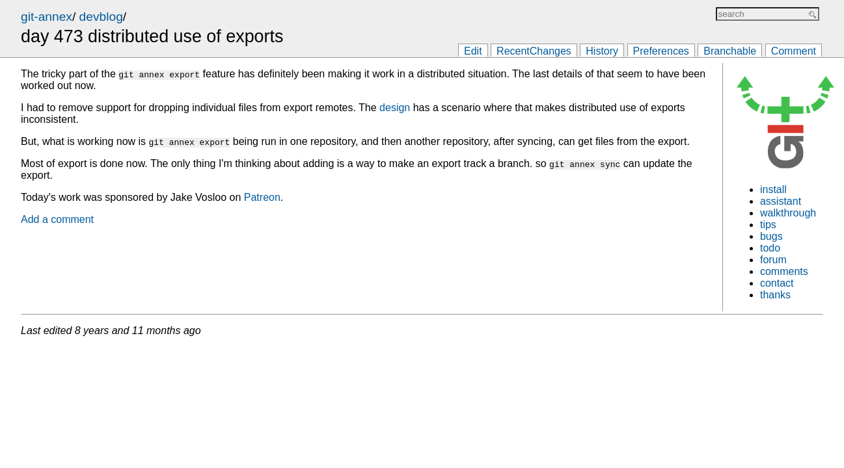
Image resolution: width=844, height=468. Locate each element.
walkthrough (788, 212)
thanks (775, 294)
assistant (780, 201)
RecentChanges (534, 51)
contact (777, 283)
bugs (771, 236)
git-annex (46, 16)
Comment (793, 51)
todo (770, 248)
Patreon (262, 197)
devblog (101, 16)
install (773, 189)
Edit (473, 51)
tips (768, 224)
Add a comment (57, 219)
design (394, 107)
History (602, 51)
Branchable (729, 51)
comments (784, 271)
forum (773, 259)
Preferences (661, 51)
